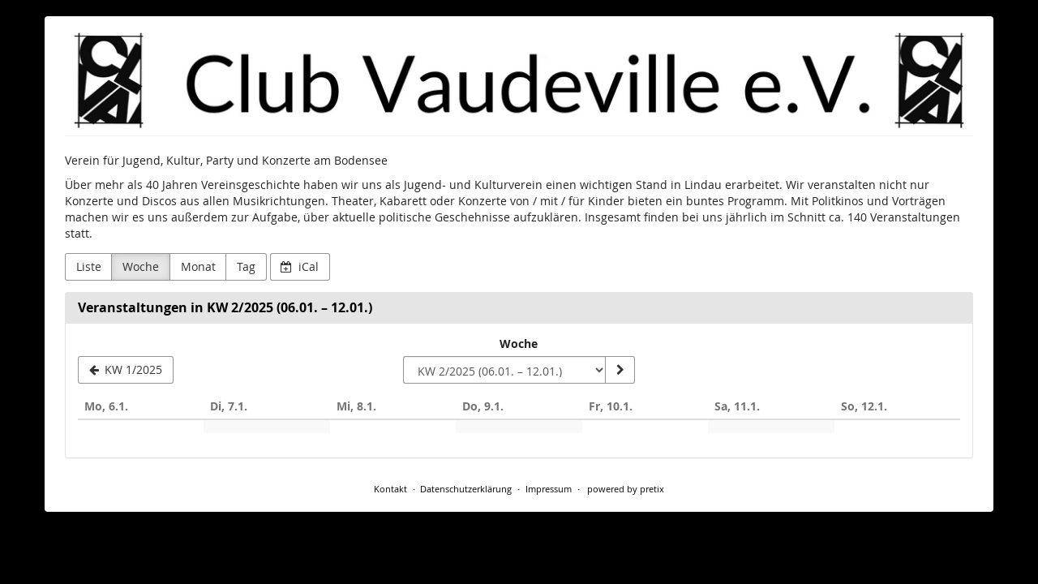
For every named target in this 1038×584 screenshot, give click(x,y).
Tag (246, 266)
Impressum (548, 489)
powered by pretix (625, 489)
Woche (140, 266)
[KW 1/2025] (126, 370)
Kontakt (390, 489)
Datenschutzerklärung (466, 489)
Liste (88, 266)
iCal (300, 266)
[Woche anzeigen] (619, 370)
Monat (198, 266)
